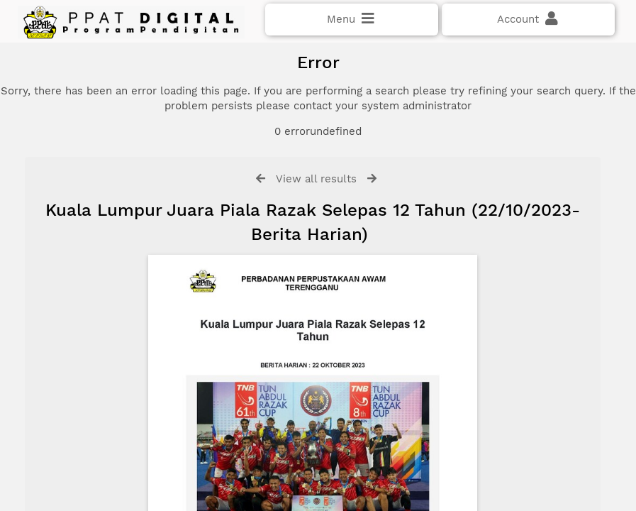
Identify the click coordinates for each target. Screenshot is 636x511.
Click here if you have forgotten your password (133, 242)
